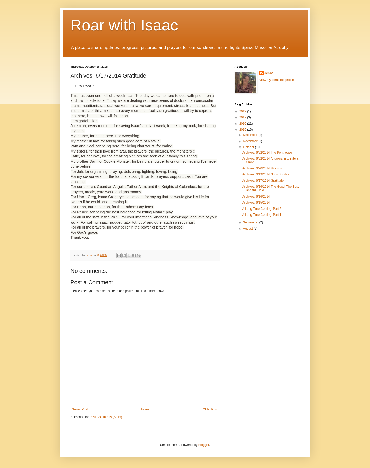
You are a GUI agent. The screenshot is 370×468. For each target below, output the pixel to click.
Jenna (269, 73)
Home (145, 409)
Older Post (210, 409)
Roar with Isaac (124, 25)
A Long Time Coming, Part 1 (261, 215)
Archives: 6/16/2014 (256, 196)
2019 (243, 111)
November (250, 141)
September (251, 222)
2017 (243, 117)
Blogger (203, 445)
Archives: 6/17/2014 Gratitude (263, 180)
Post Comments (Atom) (106, 417)
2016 (243, 123)
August (248, 228)
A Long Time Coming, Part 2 (261, 209)
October (249, 147)
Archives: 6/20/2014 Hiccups (262, 168)
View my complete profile (276, 80)
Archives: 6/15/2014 (256, 202)
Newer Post (80, 409)
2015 (243, 129)
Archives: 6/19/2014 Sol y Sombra (265, 174)
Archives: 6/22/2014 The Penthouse (267, 152)
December (250, 135)
